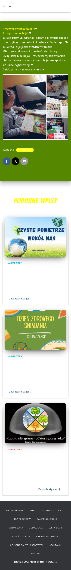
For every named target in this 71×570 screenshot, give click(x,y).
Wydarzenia (24, 150)
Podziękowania (21, 536)
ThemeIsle (50, 562)
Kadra (61, 510)
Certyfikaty (55, 527)
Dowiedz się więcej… (20, 298)
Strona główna (15, 510)
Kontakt (35, 553)
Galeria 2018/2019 (47, 519)
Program (47, 510)
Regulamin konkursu (47, 536)
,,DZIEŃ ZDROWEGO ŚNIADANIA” (32, 361)
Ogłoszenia (36, 527)
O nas (33, 510)
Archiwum (55, 545)
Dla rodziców (22, 519)
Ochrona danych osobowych (27, 545)
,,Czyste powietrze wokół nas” (34, 268)
